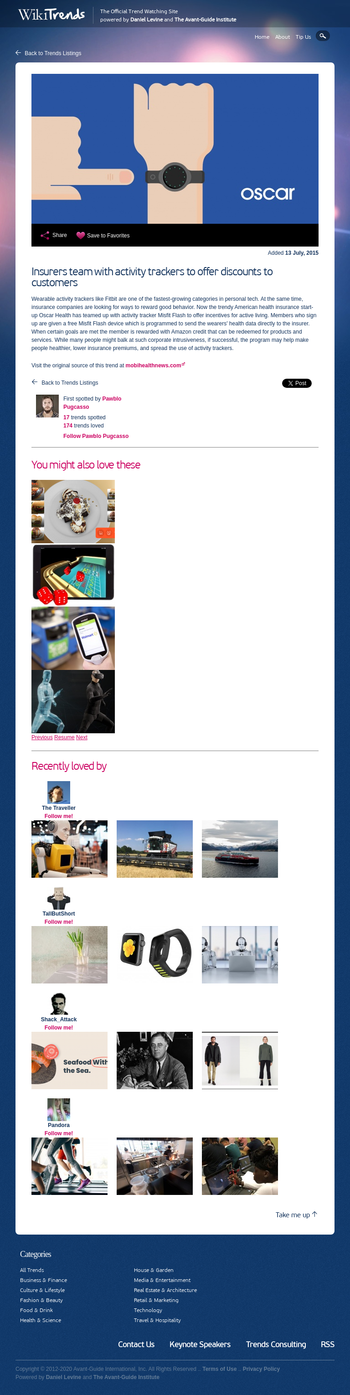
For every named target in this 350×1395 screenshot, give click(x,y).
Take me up (296, 1215)
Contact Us (136, 1344)
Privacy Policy (261, 1369)
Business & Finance (43, 1280)
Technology (148, 1310)
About (282, 37)
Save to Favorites (108, 235)
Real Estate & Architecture (165, 1290)
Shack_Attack (59, 1019)
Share (59, 235)
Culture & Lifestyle (42, 1290)
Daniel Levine (146, 19)
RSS (328, 1344)
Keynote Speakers (200, 1344)
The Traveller (59, 808)
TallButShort (58, 914)
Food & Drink (36, 1310)
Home (262, 37)
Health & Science (40, 1320)
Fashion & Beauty (41, 1300)
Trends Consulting (276, 1344)
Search (323, 36)
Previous (42, 737)
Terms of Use (219, 1369)
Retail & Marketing (156, 1300)
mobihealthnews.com (153, 365)
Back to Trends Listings (53, 53)
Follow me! (59, 816)
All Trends (32, 1270)
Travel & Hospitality (157, 1320)
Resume (64, 737)
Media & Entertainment (162, 1280)
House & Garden (154, 1270)
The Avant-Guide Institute (205, 19)
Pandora (59, 1125)
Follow (96, 436)
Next (82, 737)
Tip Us (303, 37)
